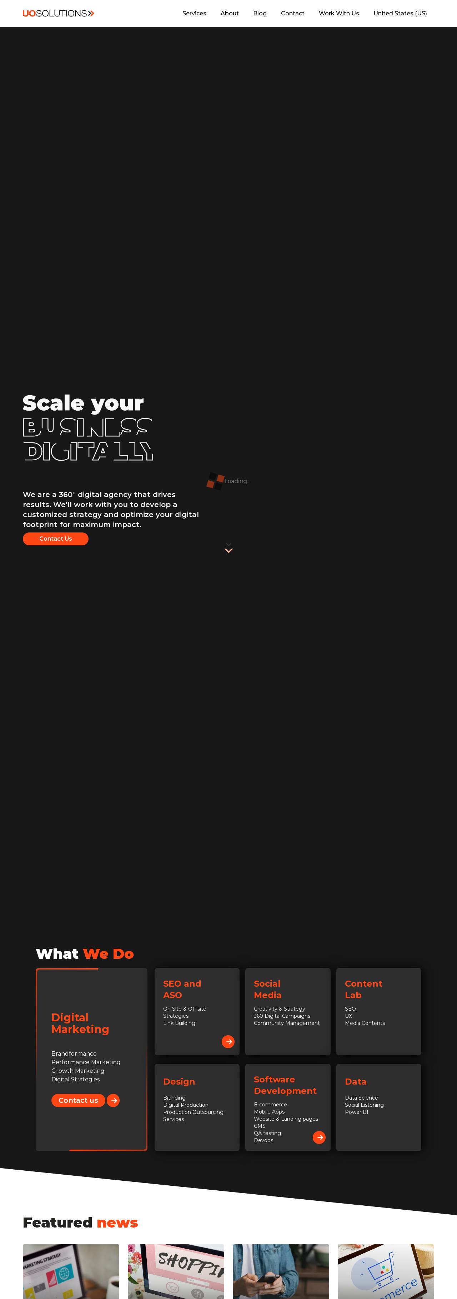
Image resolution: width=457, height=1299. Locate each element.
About (230, 13)
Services (194, 13)
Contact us (82, 1100)
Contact (293, 13)
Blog (260, 13)
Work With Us (339, 13)
